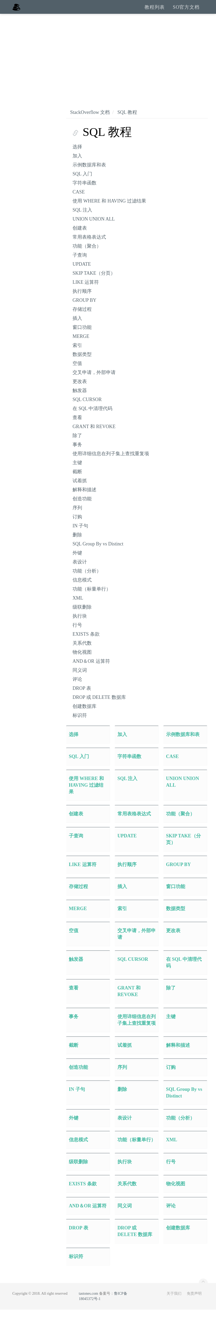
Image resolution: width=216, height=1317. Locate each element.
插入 (77, 325)
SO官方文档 (186, 10)
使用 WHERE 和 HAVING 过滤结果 (109, 208)
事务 (77, 452)
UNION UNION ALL (94, 226)
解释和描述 (84, 497)
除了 (77, 443)
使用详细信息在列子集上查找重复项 (111, 461)
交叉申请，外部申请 (94, 379)
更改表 (80, 388)
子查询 (80, 262)
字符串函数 (84, 190)
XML (78, 605)
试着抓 (80, 488)
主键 (77, 470)
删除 (77, 542)
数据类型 (82, 361)
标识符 (80, 722)
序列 (77, 515)
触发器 (80, 398)
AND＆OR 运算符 (91, 668)
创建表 (80, 235)
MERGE (81, 343)
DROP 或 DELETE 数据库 (99, 704)
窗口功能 (82, 334)
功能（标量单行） (92, 596)
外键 (77, 560)
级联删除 (82, 614)
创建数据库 (84, 713)
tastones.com (88, 1301)
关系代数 (82, 650)
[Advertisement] (108, 61)
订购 (77, 524)
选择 (77, 154)
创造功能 (82, 506)
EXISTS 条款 (86, 641)
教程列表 (155, 10)
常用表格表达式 (89, 244)
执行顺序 (82, 298)
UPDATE (82, 271)
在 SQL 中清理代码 (92, 416)
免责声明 (194, 1301)
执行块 (80, 623)
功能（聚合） (87, 253)
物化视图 (82, 659)
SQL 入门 (82, 181)
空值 (77, 370)
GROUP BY (84, 307)
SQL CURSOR (87, 407)
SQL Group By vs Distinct (98, 551)
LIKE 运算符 (86, 289)
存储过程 (82, 316)
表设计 (80, 569)
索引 (77, 352)
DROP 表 (82, 695)
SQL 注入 (82, 217)
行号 (77, 632)
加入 (77, 163)
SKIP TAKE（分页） (94, 280)
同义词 (80, 677)
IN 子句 (80, 533)
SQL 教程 (127, 119)
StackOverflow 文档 (90, 119)
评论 (77, 686)
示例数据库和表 (89, 172)
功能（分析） (87, 578)
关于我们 (174, 1301)
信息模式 (82, 587)
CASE (79, 199)
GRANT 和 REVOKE (94, 434)
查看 (77, 425)
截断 (77, 479)
